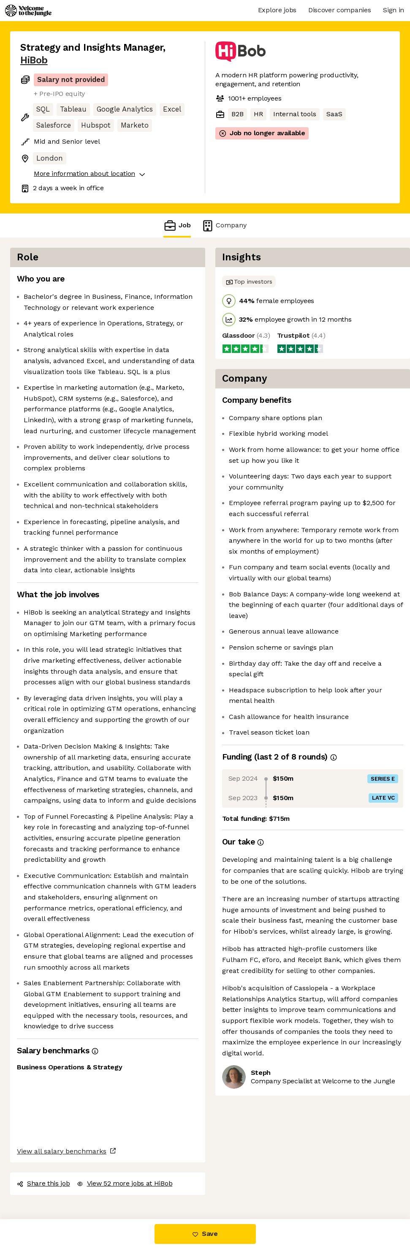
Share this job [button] (43, 1183)
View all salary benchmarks (61, 1151)
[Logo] (28, 10)
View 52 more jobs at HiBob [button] (125, 1183)
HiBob (34, 60)
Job (176, 225)
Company (224, 225)
